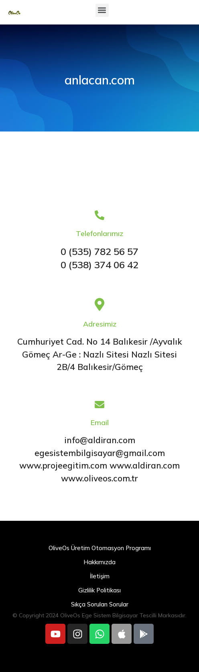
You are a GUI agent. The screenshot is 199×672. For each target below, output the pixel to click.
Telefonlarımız (99, 233)
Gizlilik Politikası (99, 590)
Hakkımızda (99, 562)
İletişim (100, 576)
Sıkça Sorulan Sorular (99, 604)
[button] (102, 10)
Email (100, 422)
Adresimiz (99, 324)
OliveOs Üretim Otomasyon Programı (100, 548)
